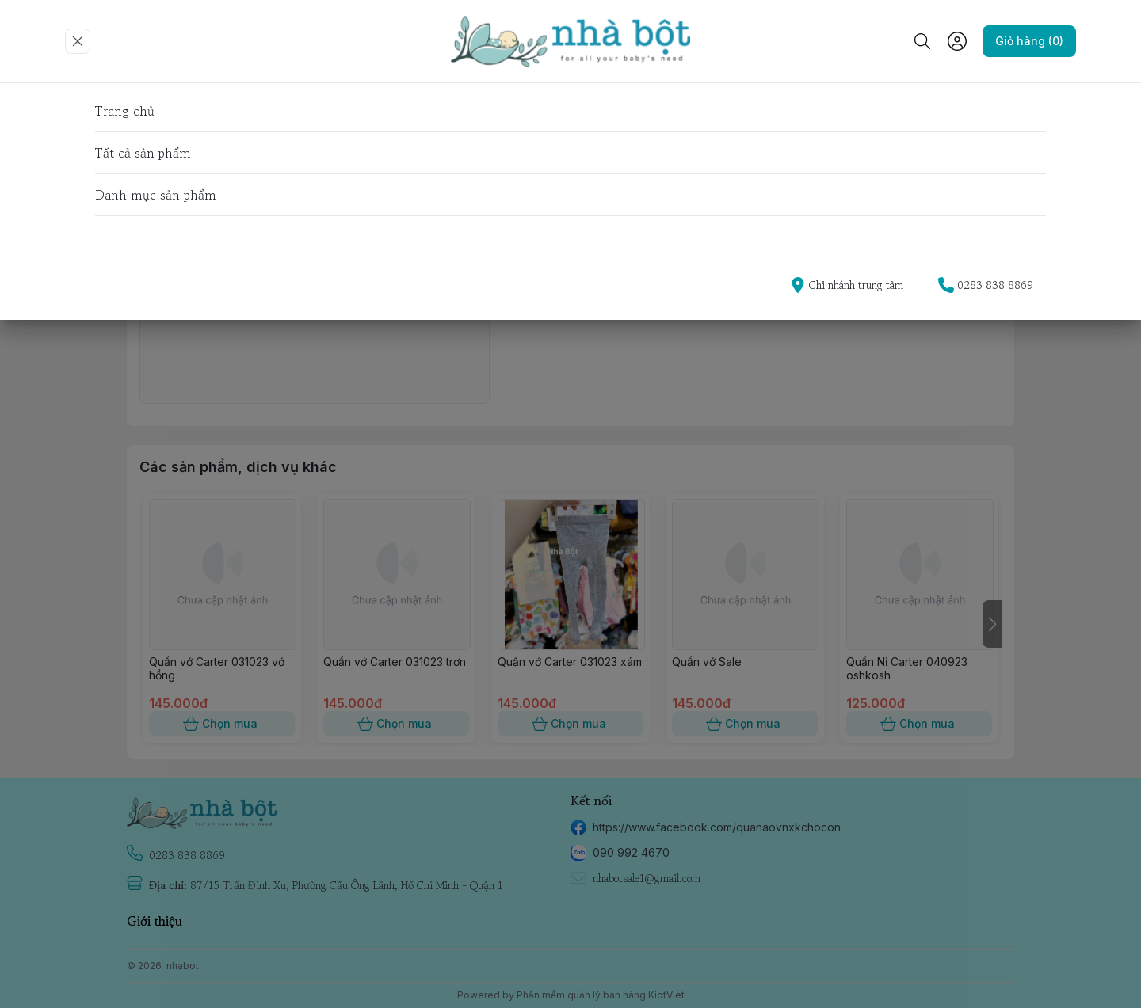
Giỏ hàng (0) (1029, 41)
